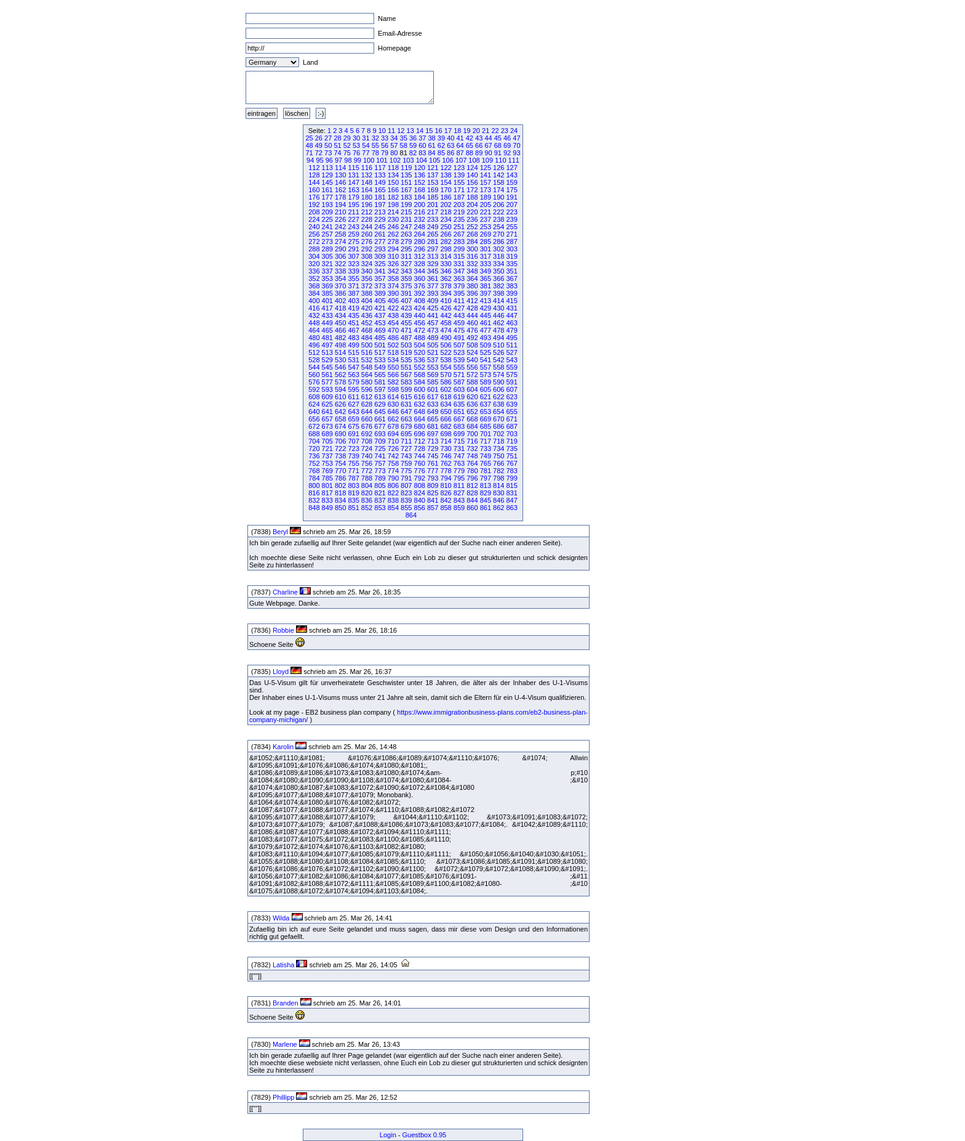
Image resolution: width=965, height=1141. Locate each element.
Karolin (283, 746)
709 (379, 441)
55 (375, 145)
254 (498, 226)
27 (328, 138)
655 (511, 411)
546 (340, 367)
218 (445, 212)
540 (472, 359)
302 (498, 249)
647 (406, 411)
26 (318, 138)
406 (393, 300)
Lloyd (281, 671)
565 (379, 374)
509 (485, 345)
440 (419, 315)
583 (406, 382)
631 (406, 404)
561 (327, 374)
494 (498, 337)
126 (498, 167)
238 (498, 219)
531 (353, 359)
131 (353, 175)
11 (391, 130)
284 (472, 241)
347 (459, 271)
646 (393, 411)
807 (406, 485)
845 (485, 500)
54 (365, 145)
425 (432, 308)
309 (379, 256)
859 (459, 507)
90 (488, 152)
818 (340, 493)
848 (313, 507)
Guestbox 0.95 (424, 1135)
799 (511, 478)
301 (485, 249)
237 (485, 219)
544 (313, 367)
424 (419, 308)
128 (313, 175)
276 (366, 241)
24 (514, 130)
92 (507, 152)
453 (379, 323)
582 (393, 382)
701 (485, 433)
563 (353, 374)
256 (313, 234)
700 (472, 433)
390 (393, 293)
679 (406, 426)
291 (353, 249)
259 (353, 234)
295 (406, 249)
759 (406, 463)
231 (406, 219)
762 (445, 463)
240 (313, 226)
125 (485, 167)
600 (419, 389)
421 (379, 308)
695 (406, 433)
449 (327, 323)
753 (327, 463)
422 (393, 308)
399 (511, 293)
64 (459, 145)
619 (459, 396)
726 (393, 448)
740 (366, 456)
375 (406, 286)
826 (445, 493)
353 (327, 278)
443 (459, 315)
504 (419, 345)
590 (498, 382)
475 (459, 330)
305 (327, 256)
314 (445, 256)
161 (327, 189)
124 (472, 167)
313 (432, 256)
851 (353, 507)
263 (406, 234)
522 (445, 352)
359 (406, 278)
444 (472, 315)
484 (366, 337)
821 (379, 493)
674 (340, 426)
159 (511, 182)
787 (353, 478)
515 (353, 352)
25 (309, 138)
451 (353, 323)
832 (313, 500)
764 (472, 463)
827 (459, 493)
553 (432, 367)
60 (422, 145)
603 (459, 389)
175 (511, 189)
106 (447, 160)
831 (511, 493)
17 (448, 130)
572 (472, 374)
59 (413, 145)
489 (432, 337)
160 (313, 189)
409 (432, 300)
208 (313, 212)
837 (379, 500)
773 (379, 470)
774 (393, 470)
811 (459, 485)
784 (313, 478)
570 (445, 374)
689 (327, 433)
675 (353, 426)
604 (472, 389)
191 (511, 197)
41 (459, 138)
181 (379, 197)
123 (459, 167)
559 (511, 367)
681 (432, 426)
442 (445, 315)
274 (340, 241)
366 (498, 278)
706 (340, 441)
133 (379, 175)
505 (432, 345)
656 (313, 419)
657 (327, 419)
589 (485, 382)
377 (432, 286)
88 (469, 152)
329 (432, 263)
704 (313, 441)
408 (419, 300)
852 (366, 507)
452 (366, 323)
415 (511, 300)
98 (347, 160)
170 (445, 189)
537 (432, 359)
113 (327, 167)
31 (365, 138)
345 (432, 271)
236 (472, 219)
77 (365, 152)
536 (419, 359)
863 (511, 507)
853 (379, 507)
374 (393, 286)
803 (353, 485)
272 (313, 241)
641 (327, 411)
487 (406, 337)
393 (432, 293)
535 (406, 359)
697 (432, 433)
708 (366, 441)
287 (511, 241)
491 (459, 337)
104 (421, 160)
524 (472, 352)
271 (511, 234)
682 (445, 426)
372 (366, 286)
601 (432, 389)
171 (459, 189)
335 (511, 263)
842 (445, 500)
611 (353, 396)
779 (459, 470)
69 (507, 145)
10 (382, 130)
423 (406, 308)
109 (487, 160)
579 (353, 382)
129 (327, 175)
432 (313, 315)
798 (498, 478)
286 (498, 241)
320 (313, 263)
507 (459, 345)
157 (485, 182)
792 (419, 478)
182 (393, 197)
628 (366, 404)
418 (340, 308)
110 (500, 160)
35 (403, 138)
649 (432, 411)
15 (429, 130)
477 (485, 330)
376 (419, 286)
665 (432, 419)
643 (353, 411)
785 (327, 478)
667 (459, 419)
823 (406, 493)
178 (340, 197)
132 (366, 175)
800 (313, 485)
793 (432, 478)
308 (366, 256)
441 (432, 315)
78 (375, 152)
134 (393, 175)
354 (340, 278)
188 (472, 197)
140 (472, 175)
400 (313, 300)
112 (313, 167)
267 (459, 234)
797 (485, 478)
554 (445, 367)
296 (419, 249)
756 (366, 463)
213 (379, 212)
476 (472, 330)
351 (511, 271)
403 (353, 300)
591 (511, 382)
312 (419, 256)
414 (498, 300)
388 (366, 293)
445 (485, 315)
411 (459, 300)
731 (459, 448)
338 (340, 271)
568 (419, 374)
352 (313, 278)
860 (472, 507)
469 (379, 330)
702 (498, 433)
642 (340, 411)
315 (459, 256)
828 (472, 493)
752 (313, 463)
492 (472, 337)
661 (379, 419)
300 (472, 249)
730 (445, 448)
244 (366, 226)
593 (327, 389)
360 (419, 278)
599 (406, 389)
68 (498, 145)
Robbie (283, 630)
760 (419, 463)
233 (432, 219)
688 (313, 433)
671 (511, 419)
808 (419, 485)
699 (459, 433)
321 (327, 263)
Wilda (281, 918)
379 (459, 286)
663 (406, 419)
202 (445, 204)
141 (485, 175)
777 (432, 470)
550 (393, 367)
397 (485, 293)
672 (313, 426)
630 (393, 404)
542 (498, 359)
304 (313, 256)
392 (419, 293)
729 (432, 448)
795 (459, 478)
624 (313, 404)
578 (340, 382)
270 (498, 234)
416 (313, 308)
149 (379, 182)
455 (406, 323)
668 (472, 419)
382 (498, 286)
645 (379, 411)
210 (340, 212)
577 (327, 382)
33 (384, 138)
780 (472, 470)
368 (313, 286)
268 (472, 234)
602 (445, 389)
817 (327, 493)
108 (473, 160)
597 (379, 389)
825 (432, 493)
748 (472, 456)
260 (366, 234)
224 (313, 219)
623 (511, 396)
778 (445, 470)
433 (327, 315)
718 (498, 441)
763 (459, 463)
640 (313, 411)
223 (511, 212)
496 (313, 345)
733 (485, 448)
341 (379, 271)
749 (485, 456)
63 (450, 145)
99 (357, 160)
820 (366, 493)
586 (445, 382)
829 (485, 493)
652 (472, 411)
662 (393, 419)
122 (445, 167)
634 (445, 404)
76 (356, 152)
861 (485, 507)
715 (459, 441)
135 (406, 175)
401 (327, 300)
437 (379, 315)
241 (327, 226)
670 (498, 419)
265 (432, 234)
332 (472, 263)
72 (318, 152)
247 (406, 226)
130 (340, 175)
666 (445, 419)
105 (434, 160)
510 (498, 345)
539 (459, 359)
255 (511, 226)
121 (432, 167)
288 (313, 249)
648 (419, 411)
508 (472, 345)
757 (379, 463)
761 (432, 463)
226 (340, 219)
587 (459, 382)
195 (353, 204)
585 (432, 382)
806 (393, 485)
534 (393, 359)
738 (340, 456)
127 (511, 167)
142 (498, 175)
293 (379, 249)
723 (353, 448)
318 (498, 256)
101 (381, 160)
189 (485, 197)
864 (411, 515)
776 (419, 470)
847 (511, 500)
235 (459, 219)
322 (340, 263)
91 (498, 152)
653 (485, 411)
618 (445, 396)
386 (340, 293)
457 (432, 323)
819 (353, 493)
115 (353, 167)
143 (511, 175)
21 (485, 130)
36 (413, 138)
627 (353, 404)
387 (353, 293)
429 (485, 308)
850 (340, 507)
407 (406, 300)
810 (445, 485)
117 (379, 167)
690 (340, 433)
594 (340, 389)
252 (472, 226)
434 (340, 315)
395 (459, 293)
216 (419, 212)
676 (366, 426)
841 (432, 500)
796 (472, 478)
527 (511, 352)
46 (507, 138)
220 (472, 212)
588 (472, 382)
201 (432, 204)
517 (379, 352)
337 (327, 271)
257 (327, 234)
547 (353, 367)
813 (485, 485)
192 (313, 204)
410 (445, 300)
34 (394, 138)
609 (327, 396)
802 (340, 485)
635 (459, 404)
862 (498, 507)
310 (393, 256)
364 (472, 278)
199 (406, 204)
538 (445, 359)
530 (340, 359)
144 (313, 182)
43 (478, 138)
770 (340, 470)
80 (394, 152)
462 (498, 323)
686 (498, 426)
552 (419, 367)
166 (393, 189)
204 (472, 204)
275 (353, 241)
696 (419, 433)
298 (445, 249)
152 (419, 182)
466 (340, 330)
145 (327, 182)
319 (511, 256)
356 (366, 278)
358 (393, 278)
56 (384, 145)
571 (459, 374)
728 (419, 448)
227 (353, 219)
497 (327, 345)
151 (406, 182)
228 (366, 219)
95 (319, 160)
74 (337, 152)
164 (366, 189)
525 (485, 352)
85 (441, 152)
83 (422, 152)
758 (393, 463)
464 (313, 330)
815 (511, 485)
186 (445, 197)
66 (478, 145)
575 (511, 374)
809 (432, 485)
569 (432, 374)
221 (485, 212)
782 (498, 470)
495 (511, 337)
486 (393, 337)
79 (384, 152)
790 (393, 478)
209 (327, 212)
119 (406, 167)
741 (379, 456)
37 (422, 138)
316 (472, 256)
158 (498, 182)
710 (393, 441)
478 (498, 330)
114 (340, 167)
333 (485, 263)
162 (340, 189)
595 (353, 389)
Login (388, 1135)
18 (457, 130)
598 (393, 389)
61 (432, 145)
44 (488, 138)
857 (432, 507)
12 (400, 130)
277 (379, 241)
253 (485, 226)
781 (485, 470)
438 (393, 315)
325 (379, 263)
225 (327, 219)
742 (393, 456)
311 (406, 256)
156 (472, 182)
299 (459, 249)
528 (313, 359)
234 (445, 219)
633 (432, 404)
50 (328, 145)
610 (340, 396)
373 (379, 286)
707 (353, 441)
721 (327, 448)
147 (353, 182)
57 (394, 145)
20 (476, 130)
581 (379, 382)
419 (353, 308)
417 (327, 308)
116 (366, 167)
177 (327, 197)
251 (459, 226)
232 (419, 219)
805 (379, 485)
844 (472, 500)
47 (516, 138)
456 (419, 323)
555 (459, 367)
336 (313, 271)
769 (327, 470)
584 (419, 382)
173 (485, 189)
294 (393, 249)
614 (393, 396)
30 (356, 138)
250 (445, 226)
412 (472, 300)
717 (485, 441)
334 (498, 263)
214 (393, 212)
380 (472, 286)
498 (340, 345)
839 (406, 500)
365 (485, 278)
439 (406, 315)
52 (347, 145)
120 (419, 167)
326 (393, 263)
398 (498, 293)
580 (366, 382)
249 (432, 226)
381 (485, 286)
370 (340, 286)
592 (313, 389)
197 (379, 204)
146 (340, 182)
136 (419, 175)
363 (459, 278)
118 (393, 167)
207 (511, 204)
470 (393, 330)
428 (472, 308)
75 (347, 152)
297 (432, 249)
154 (445, 182)
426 (445, 308)
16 (438, 130)
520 (419, 352)
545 (327, 367)
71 (309, 152)
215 (406, 212)
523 (459, 352)
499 (353, 345)
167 (406, 189)
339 (353, 271)
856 (419, 507)
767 (511, 463)
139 (459, 175)
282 (445, 241)
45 (498, 138)
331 (459, 263)
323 (353, 263)
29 (347, 138)
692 (366, 433)
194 (340, 204)
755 (353, 463)
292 (366, 249)
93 (516, 152)
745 (432, 456)
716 (472, 441)
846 (498, 500)
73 (328, 152)
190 (498, 197)
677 (379, 426)
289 (327, 249)
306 (340, 256)
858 (445, 507)
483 (353, 337)
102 (395, 160)
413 (485, 300)
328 (419, 263)
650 (445, 411)
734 (498, 448)
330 (445, 263)
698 (445, 433)
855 (406, 507)
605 (485, 389)
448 (313, 323)
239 (511, 219)
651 (459, 411)
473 (432, 330)
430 (498, 308)
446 (498, 315)
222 (498, 212)
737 (327, 456)
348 (472, 271)
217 (432, 212)
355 (353, 278)
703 (511, 433)
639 (511, 404)
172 (472, 189)
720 (313, 448)
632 (419, 404)
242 (340, 226)
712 (419, 441)
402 (340, 300)
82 (413, 152)
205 (485, 204)
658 (340, 419)
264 (419, 234)
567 (406, 374)
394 (445, 293)
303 (511, 249)
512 (313, 352)
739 (353, 456)
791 (406, 478)
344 (419, 271)
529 (327, 359)
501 (379, 345)
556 (472, 367)
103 (408, 160)
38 (432, 138)
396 (472, 293)
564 (366, 374)
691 (353, 433)
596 (366, 389)
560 (313, 374)
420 (366, 308)
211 (353, 212)
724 (366, 448)
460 (472, 323)
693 (379, 433)
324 (366, 263)
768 (313, 470)
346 (445, 271)
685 (485, 426)
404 (366, 300)
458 (445, 323)
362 (445, 278)
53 (356, 145)
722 (340, 448)
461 (485, 323)
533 (379, 359)
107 (460, 160)
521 (432, 352)
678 (393, 426)
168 (419, 189)
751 (511, 456)
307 (353, 256)
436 (366, 315)
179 (353, 197)
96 (329, 160)
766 (498, 463)
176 (313, 197)
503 (406, 345)
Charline (285, 592)
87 (459, 152)
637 (485, 404)
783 (511, 470)
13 (410, 130)
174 (498, 189)
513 (327, 352)
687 (511, 426)
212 (366, 212)
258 (340, 234)
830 (498, 493)
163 (353, 189)
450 (340, 323)
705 (327, 441)
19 (466, 130)
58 (403, 145)
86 (450, 152)
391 (406, 293)
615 (406, 396)
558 (498, 367)
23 (504, 130)
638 (498, 404)
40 (450, 138)
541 (485, 359)
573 (485, 374)
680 (419, 426)
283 (459, 241)
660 (366, 419)
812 (472, 485)
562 (340, 374)
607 (511, 389)
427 (459, 308)
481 (327, 337)
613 (379, 396)
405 (379, 300)
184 (419, 197)
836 (366, 500)
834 (340, 500)
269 (485, 234)
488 (419, 337)
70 (516, 145)
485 (379, 337)
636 (472, 404)
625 (327, 404)
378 (445, 286)
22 (495, 130)
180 (366, 197)
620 (472, 396)
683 (459, 426)
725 (379, 448)
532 (366, 359)
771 (353, 470)
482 (340, 337)
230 (393, 219)
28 (337, 138)
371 (353, 286)
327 (406, 263)
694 (393, 433)
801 (327, 485)
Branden (285, 1003)
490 (445, 337)
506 (445, 345)
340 (366, 271)
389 (379, 293)
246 (393, 226)
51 (337, 145)
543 (511, 359)
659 (353, 419)
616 (419, 396)
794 (445, 478)
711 (406, 441)
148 (366, 182)
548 (366, 367)
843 (459, 500)
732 (472, 448)
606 (498, 389)
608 (313, 396)
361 (432, 278)
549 (379, 367)
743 (406, 456)
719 (511, 441)
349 (485, 271)
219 (459, 212)
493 (485, 337)
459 (459, 323)
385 (327, 293)
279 (406, 241)
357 (379, 278)
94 (310, 160)
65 (469, 145)
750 (498, 456)
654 (498, 411)
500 (366, 345)
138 (445, 175)
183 (406, 197)
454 (393, 323)
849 (327, 507)
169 (432, 189)
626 (340, 404)
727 (406, 448)
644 (366, 411)
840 (419, 500)
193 (327, 204)
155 (459, 182)
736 (313, 456)
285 (485, 241)
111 (513, 160)
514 (340, 352)
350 (498, 271)
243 (353, 226)
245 (379, 226)
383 (511, 286)
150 (393, 182)
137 (432, 175)
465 (327, 330)
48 (309, 145)
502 (393, 345)
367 (511, 278)
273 (327, 241)
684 (472, 426)
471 (406, 330)
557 (485, 367)
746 (445, 456)
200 (419, 204)
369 (327, 286)
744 (419, 456)
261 (379, 234)
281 (432, 241)
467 (353, 330)
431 (511, 308)
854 (393, 507)
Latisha (283, 964)
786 (340, 478)
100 (368, 160)
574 (498, 374)
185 (432, 197)
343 (406, 271)
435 (353, 315)
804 (366, 485)
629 (379, 404)
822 (393, 493)
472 (419, 330)
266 (445, 234)
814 (498, 485)
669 (485, 419)
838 (393, 500)
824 (419, 493)
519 (406, 352)
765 (485, 463)
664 (419, 419)
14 (419, 130)
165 (379, 189)
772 (366, 470)
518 (393, 352)
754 (340, 463)
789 (379, 478)
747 (459, 456)
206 (498, 204)
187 (459, 197)
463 (511, 323)
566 (393, 374)
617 (432, 396)
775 (406, 470)
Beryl (280, 531)
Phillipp (283, 1097)
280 (419, 241)
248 (419, 226)
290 (340, 249)
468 (366, 330)
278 (393, 241)
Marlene (285, 1044)
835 (353, 500)
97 (338, 160)
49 (318, 145)
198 (393, 204)
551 (406, 367)
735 (511, 448)
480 (313, 337)
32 (375, 138)
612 (366, 396)
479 (511, 330)
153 (432, 182)
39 (441, 138)
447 (511, 315)
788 (366, 478)
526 (498, 352)
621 (485, 396)
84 (431, 152)
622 (498, 396)
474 (445, 330)
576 (313, 382)
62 (441, 145)
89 (478, 152)
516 (366, 352)
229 (379, 219)
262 (393, 234)
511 (511, 345)
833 (327, 500)
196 (366, 204)
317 (485, 256)
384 (313, 293)
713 (432, 441)
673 (327, 426)
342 (393, 271)
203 (459, 204)
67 (488, 145)
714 (445, 441)
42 (469, 138)
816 (313, 493)
